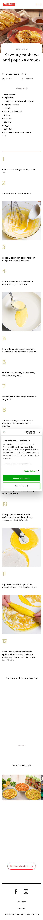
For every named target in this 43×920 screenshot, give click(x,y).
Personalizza (21, 486)
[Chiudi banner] (39, 432)
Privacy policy (21, 902)
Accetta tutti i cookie (21, 478)
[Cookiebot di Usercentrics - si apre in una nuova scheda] (26, 432)
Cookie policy (21, 908)
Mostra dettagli (30, 471)
